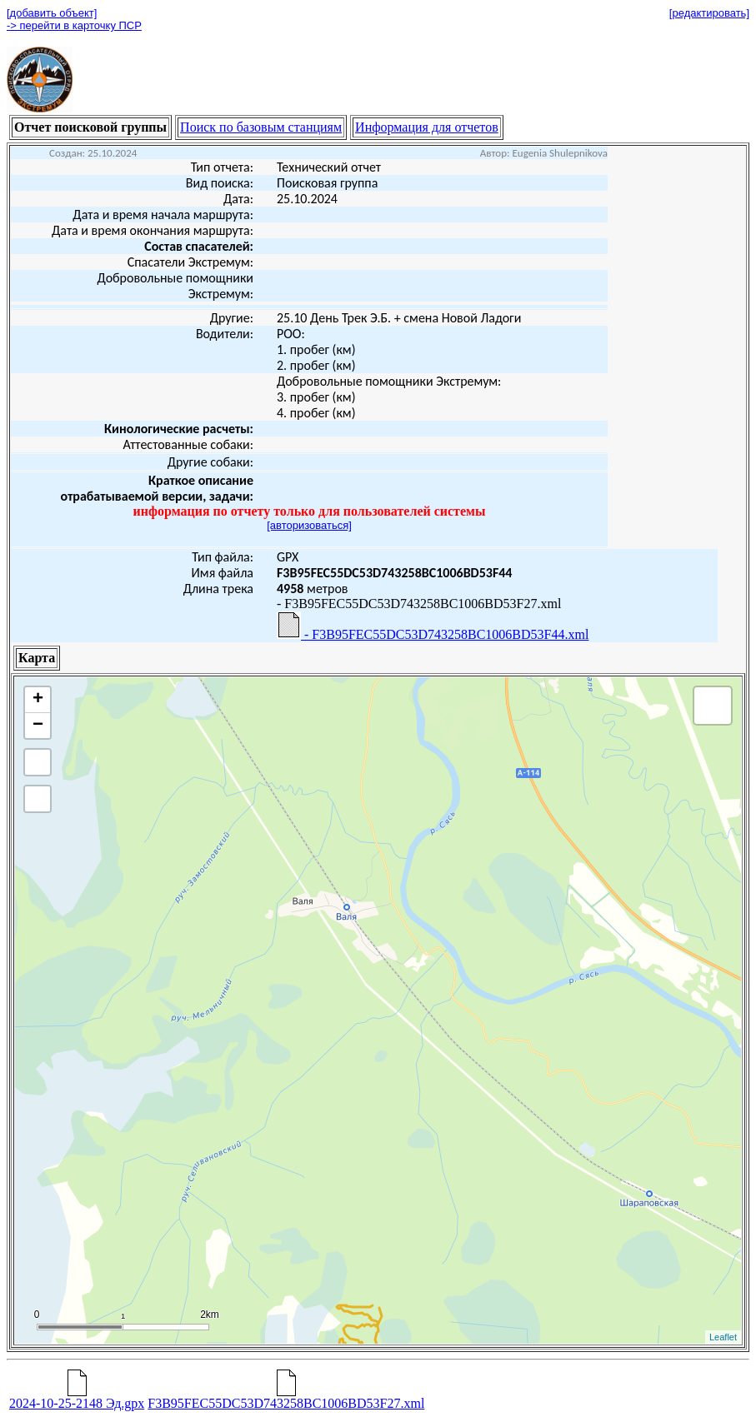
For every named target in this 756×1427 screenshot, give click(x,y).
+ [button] (38, 699)
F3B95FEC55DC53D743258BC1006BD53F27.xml (286, 1397)
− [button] (38, 725)
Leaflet (723, 1337)
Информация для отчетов (426, 127)
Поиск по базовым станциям (261, 127)
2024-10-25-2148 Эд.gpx (76, 1397)
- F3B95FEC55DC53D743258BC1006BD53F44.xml (432, 626)
